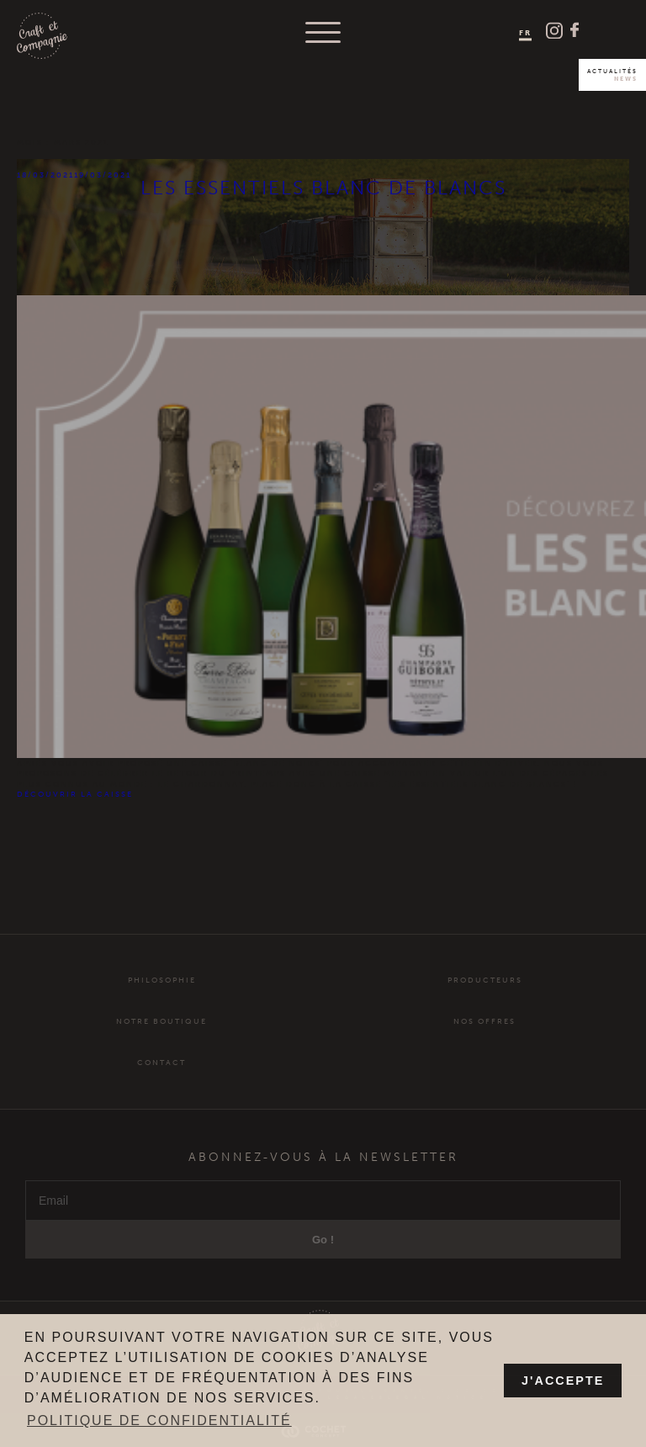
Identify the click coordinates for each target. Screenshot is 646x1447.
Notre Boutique (161, 1038)
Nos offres (484, 1038)
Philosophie (162, 997)
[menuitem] (525, 33)
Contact (161, 1079)
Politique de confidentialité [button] (159, 1420)
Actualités (612, 74)
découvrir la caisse (75, 794)
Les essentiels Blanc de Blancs (323, 188)
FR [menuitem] (525, 32)
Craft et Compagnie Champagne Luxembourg (42, 37)
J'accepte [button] (563, 1380)
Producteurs (484, 997)
